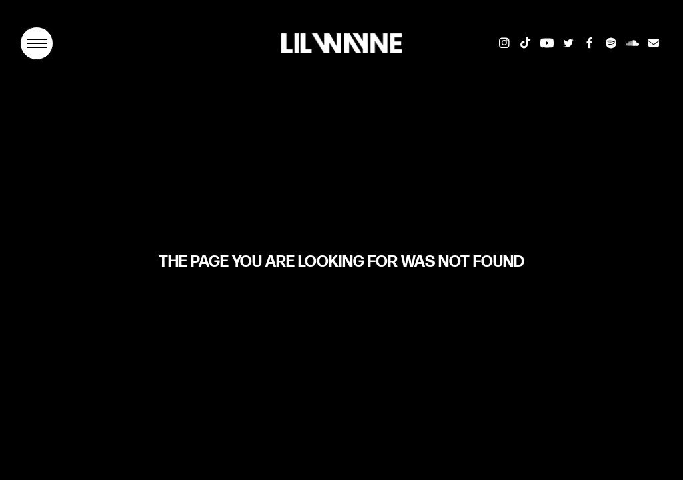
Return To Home (341, 307)
